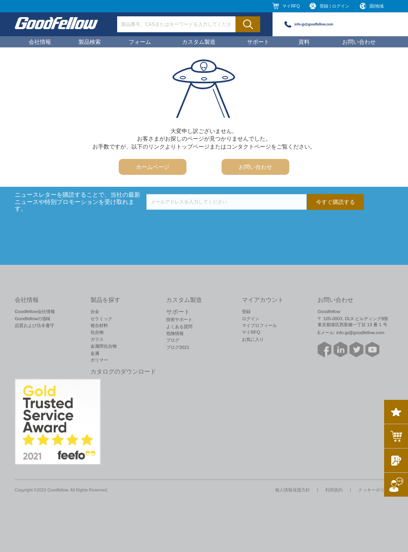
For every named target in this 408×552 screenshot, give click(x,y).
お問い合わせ (359, 42)
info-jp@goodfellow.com (313, 24)
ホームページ (152, 167)
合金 (94, 311)
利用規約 (334, 489)
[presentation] (206, 225)
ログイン (250, 318)
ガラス (97, 339)
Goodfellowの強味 (33, 318)
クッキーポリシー (375, 489)
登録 (246, 311)
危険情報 (175, 333)
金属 (94, 353)
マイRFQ (291, 6)
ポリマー (99, 360)
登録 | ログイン (334, 6)
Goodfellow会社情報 (35, 311)
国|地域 (376, 6)
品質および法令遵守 (34, 325)
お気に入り (253, 339)
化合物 (97, 332)
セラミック (101, 318)
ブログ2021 (177, 347)
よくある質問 (179, 326)
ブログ (172, 340)
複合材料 (99, 325)
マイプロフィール (259, 325)
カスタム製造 (199, 42)
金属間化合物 (103, 346)
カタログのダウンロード (123, 371)
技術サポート (179, 319)
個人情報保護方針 (292, 489)
